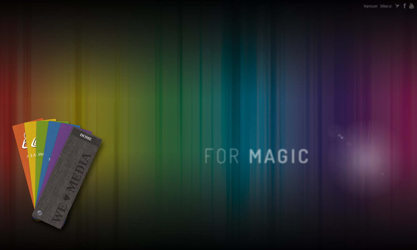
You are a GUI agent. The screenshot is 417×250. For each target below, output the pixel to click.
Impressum (370, 6)
